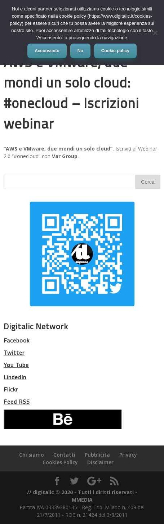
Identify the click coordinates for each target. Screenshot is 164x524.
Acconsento (47, 50)
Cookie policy (115, 50)
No (80, 50)
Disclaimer (100, 462)
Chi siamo (31, 454)
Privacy (128, 454)
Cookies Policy (60, 462)
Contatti (64, 454)
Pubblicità (97, 454)
